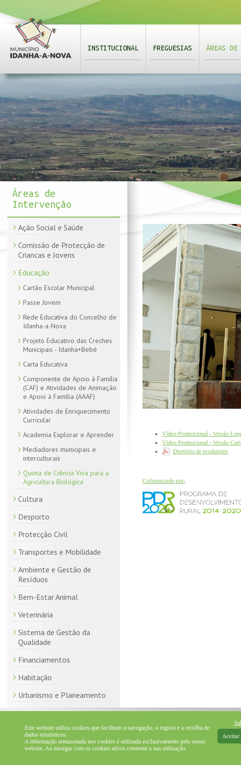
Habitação (35, 677)
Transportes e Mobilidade (59, 552)
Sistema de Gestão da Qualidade (54, 637)
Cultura (30, 499)
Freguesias (172, 48)
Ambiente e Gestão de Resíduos (54, 574)
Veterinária (35, 614)
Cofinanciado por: (164, 480)
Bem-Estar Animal (48, 597)
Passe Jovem (42, 302)
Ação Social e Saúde (50, 227)
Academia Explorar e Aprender (68, 434)
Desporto (33, 516)
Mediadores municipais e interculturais (59, 454)
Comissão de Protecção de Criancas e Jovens (61, 250)
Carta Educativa (45, 364)
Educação (33, 272)
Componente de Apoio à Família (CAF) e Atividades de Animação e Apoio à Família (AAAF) (70, 387)
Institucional (113, 48)
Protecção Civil (43, 534)
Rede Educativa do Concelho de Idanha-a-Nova (70, 321)
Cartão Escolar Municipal (59, 287)
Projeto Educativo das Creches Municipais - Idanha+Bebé (67, 345)
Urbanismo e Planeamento (62, 695)
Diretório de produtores (200, 451)
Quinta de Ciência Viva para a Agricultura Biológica (66, 477)
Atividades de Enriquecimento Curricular (66, 415)
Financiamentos (44, 660)
